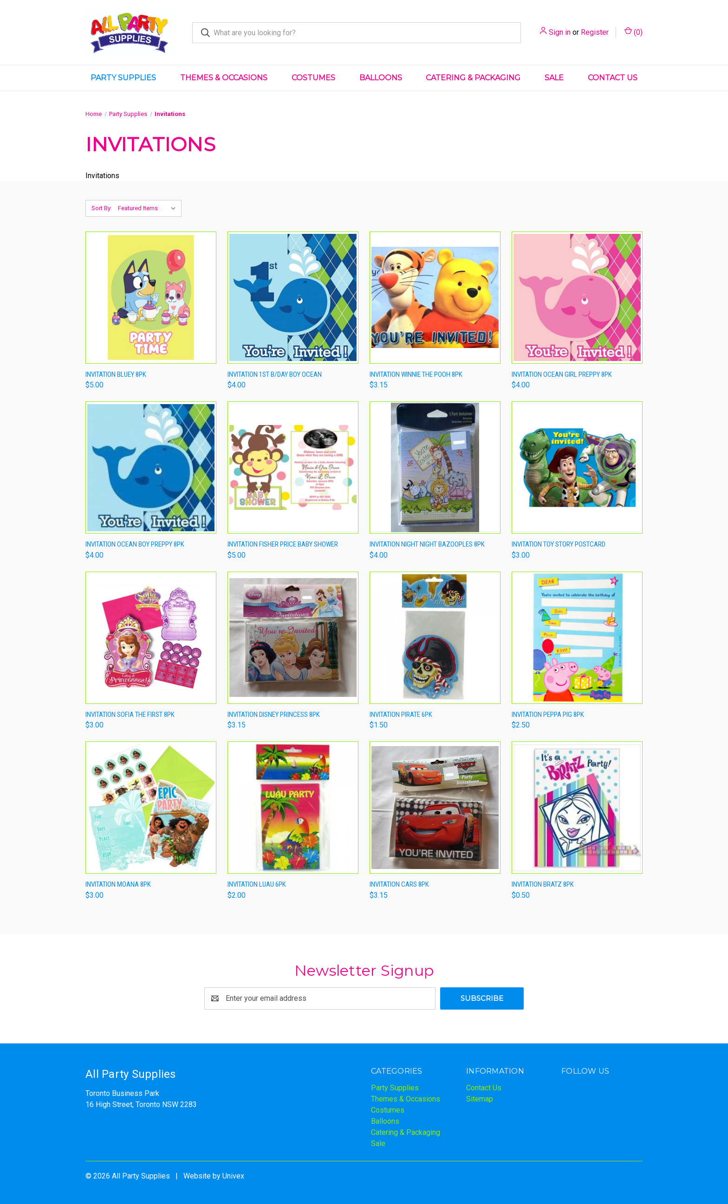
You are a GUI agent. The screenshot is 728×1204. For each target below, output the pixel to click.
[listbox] (149, 208)
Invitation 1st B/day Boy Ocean (275, 374)
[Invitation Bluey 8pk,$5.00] (150, 297)
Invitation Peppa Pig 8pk (548, 714)
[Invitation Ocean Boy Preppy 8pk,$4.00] (150, 467)
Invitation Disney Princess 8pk (274, 714)
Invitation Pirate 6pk (401, 714)
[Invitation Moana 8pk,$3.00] (150, 807)
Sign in (560, 32)
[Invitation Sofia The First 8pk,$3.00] (150, 637)
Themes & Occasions (223, 77)
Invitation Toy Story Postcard (558, 544)
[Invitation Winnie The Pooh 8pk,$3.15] (435, 297)
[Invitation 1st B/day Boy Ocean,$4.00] (293, 297)
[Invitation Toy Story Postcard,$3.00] (577, 467)
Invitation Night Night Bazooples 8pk (427, 544)
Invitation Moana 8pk (118, 884)
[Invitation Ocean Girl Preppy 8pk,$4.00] (577, 297)
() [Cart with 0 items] (633, 32)
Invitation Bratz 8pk (543, 884)
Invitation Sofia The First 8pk (130, 714)
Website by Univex (213, 1176)
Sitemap (479, 1099)
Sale (554, 77)
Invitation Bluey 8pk (115, 374)
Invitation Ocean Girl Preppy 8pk (562, 374)
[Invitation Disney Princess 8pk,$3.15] (293, 637)
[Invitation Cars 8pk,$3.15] (435, 807)
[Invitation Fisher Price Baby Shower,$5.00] (293, 467)
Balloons (380, 77)
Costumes (313, 77)
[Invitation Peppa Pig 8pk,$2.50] (577, 637)
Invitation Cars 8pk (399, 884)
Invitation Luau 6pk (257, 884)
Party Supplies (123, 77)
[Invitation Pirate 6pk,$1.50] (435, 637)
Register (595, 32)
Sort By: (101, 208)
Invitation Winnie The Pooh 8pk (416, 374)
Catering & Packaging (473, 77)
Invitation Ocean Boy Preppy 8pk (134, 544)
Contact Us (612, 77)
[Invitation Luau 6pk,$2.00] (293, 807)
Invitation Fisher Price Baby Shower (283, 544)
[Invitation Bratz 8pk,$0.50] (577, 807)
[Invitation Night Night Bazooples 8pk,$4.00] (435, 467)
